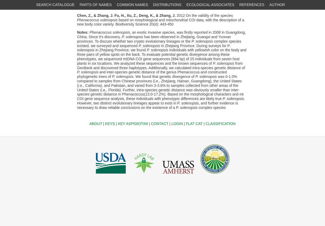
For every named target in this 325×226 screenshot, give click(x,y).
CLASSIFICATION (221, 124)
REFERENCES (252, 5)
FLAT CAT (194, 124)
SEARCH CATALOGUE (55, 5)
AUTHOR (277, 5)
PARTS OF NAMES (96, 5)
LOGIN (177, 124)
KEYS (110, 124)
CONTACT (159, 124)
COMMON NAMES (132, 5)
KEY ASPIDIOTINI (133, 124)
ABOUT (95, 124)
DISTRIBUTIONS (167, 5)
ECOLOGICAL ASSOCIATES (210, 5)
